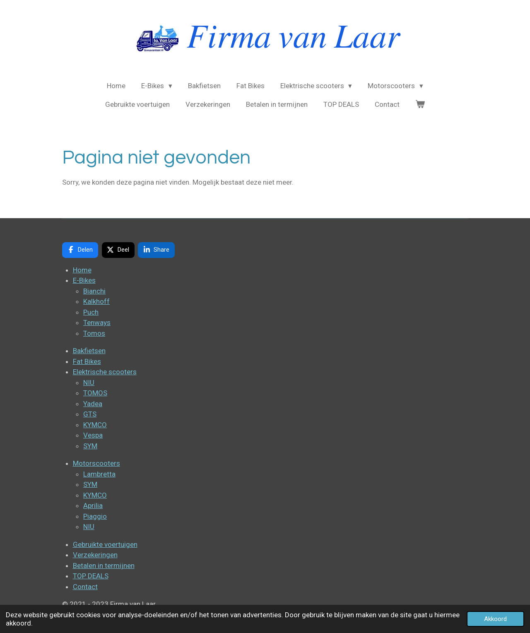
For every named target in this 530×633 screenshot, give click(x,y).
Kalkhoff (96, 301)
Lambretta (99, 474)
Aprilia (93, 505)
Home (82, 270)
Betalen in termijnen (104, 565)
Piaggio (95, 516)
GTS (89, 414)
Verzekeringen (95, 555)
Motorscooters (96, 463)
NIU (88, 382)
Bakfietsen (89, 351)
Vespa (93, 435)
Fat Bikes (87, 361)
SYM (90, 446)
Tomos (94, 333)
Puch (91, 312)
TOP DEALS (90, 576)
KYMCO (95, 425)
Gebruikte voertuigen (105, 544)
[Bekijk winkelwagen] (420, 104)
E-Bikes (84, 280)
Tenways (97, 322)
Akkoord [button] (495, 619)
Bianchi (94, 291)
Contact (85, 586)
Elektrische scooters (105, 372)
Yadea (92, 404)
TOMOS (95, 393)
